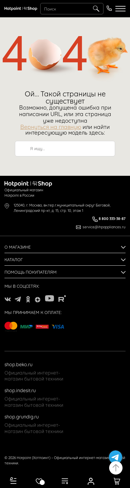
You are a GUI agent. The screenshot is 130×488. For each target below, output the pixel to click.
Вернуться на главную (50, 126)
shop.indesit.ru (20, 390)
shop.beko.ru (18, 364)
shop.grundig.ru (21, 416)
